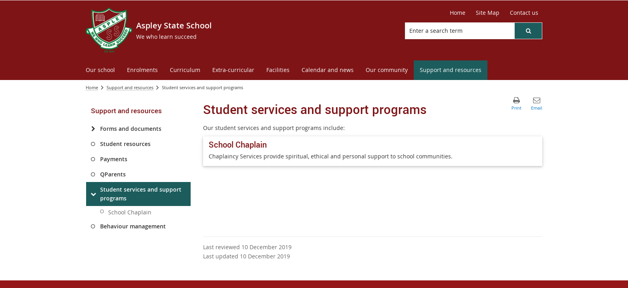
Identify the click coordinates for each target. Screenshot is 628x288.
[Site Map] (487, 12)
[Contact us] (524, 12)
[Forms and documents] (93, 129)
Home (92, 87)
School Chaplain (129, 212)
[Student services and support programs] (93, 194)
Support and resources (130, 87)
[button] (528, 31)
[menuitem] (100, 70)
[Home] (457, 12)
